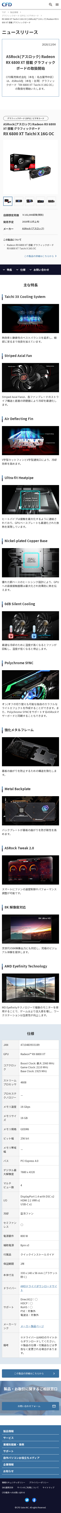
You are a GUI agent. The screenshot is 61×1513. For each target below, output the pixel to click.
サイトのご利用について (28, 1487)
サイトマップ (48, 1487)
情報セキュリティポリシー (13, 1482)
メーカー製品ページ (32, 1326)
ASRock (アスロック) (33, 228)
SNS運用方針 (7, 1487)
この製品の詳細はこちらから (41, 256)
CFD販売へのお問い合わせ (13, 1492)
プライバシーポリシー (39, 1482)
